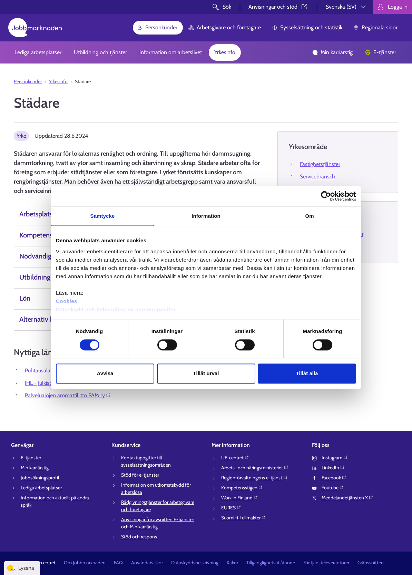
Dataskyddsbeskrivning (194, 562)
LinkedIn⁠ (333, 468)
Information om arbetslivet (170, 52)
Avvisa (105, 374)
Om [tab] (309, 216)
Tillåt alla (307, 374)
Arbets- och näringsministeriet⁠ (254, 468)
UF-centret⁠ (235, 458)
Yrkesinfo (224, 52)
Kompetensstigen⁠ (242, 488)
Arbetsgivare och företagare (224, 27)
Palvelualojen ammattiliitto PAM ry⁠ (68, 395)
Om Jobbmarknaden (85, 562)
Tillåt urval (206, 374)
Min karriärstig (332, 52)
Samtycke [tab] (102, 216)
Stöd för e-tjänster (140, 475)
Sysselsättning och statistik (307, 27)
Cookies (66, 301)
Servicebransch (317, 176)
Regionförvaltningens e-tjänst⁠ (254, 478)
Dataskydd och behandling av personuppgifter (116, 309)
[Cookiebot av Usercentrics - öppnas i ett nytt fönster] (326, 196)
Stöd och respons (139, 537)
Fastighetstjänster (320, 164)
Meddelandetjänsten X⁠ (347, 498)
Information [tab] (206, 216)
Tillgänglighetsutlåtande (270, 562)
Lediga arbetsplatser (37, 52)
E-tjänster (380, 52)
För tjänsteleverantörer (326, 562)
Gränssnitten (370, 562)
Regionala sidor (375, 27)
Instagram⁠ (335, 458)
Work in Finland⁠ (239, 498)
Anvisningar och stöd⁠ (278, 6)
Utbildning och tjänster (100, 52)
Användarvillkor (147, 562)
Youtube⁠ (333, 488)
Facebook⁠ (334, 478)
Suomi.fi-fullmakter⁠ (243, 518)
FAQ (118, 562)
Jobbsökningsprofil (40, 478)
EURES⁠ (231, 508)
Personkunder (157, 27)
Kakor (232, 562)
